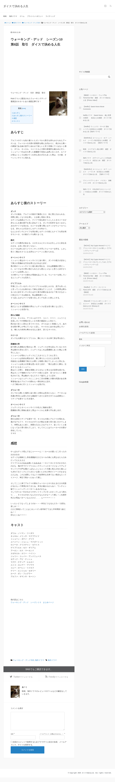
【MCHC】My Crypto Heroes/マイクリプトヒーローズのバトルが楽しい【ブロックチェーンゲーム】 (97, 248)
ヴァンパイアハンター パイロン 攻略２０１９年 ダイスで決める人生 (97, 182)
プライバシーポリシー (35, 16)
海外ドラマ (13, 16)
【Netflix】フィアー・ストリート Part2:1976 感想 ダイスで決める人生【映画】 (97, 289)
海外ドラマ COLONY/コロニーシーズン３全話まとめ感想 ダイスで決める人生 (97, 191)
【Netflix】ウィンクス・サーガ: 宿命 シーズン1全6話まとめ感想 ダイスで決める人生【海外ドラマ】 (97, 129)
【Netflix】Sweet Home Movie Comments (93, 108)
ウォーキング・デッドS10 (23, 660)
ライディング (50, 16)
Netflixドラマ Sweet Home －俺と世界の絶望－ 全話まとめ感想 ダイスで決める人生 (97, 117)
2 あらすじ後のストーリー (22, 115)
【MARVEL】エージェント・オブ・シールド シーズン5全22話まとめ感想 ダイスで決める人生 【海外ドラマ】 (97, 140)
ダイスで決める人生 (15, 6)
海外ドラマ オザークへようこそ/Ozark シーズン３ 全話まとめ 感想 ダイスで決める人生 (97, 160)
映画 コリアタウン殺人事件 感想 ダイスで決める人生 (97, 150)
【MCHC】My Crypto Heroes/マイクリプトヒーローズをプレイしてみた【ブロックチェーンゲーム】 (97, 262)
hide (23, 108)
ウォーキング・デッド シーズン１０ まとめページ (32, 602)
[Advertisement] (39, 75)
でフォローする (23, 677)
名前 (12, 738)
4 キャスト (16, 121)
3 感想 (14, 118)
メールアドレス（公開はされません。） (52, 738)
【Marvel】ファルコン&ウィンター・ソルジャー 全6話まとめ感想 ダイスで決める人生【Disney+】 (97, 303)
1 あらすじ (16, 113)
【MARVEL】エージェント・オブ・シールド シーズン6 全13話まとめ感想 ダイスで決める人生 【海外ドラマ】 (97, 171)
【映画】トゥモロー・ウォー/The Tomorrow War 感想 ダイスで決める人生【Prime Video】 (97, 97)
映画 (5, 16)
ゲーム (22, 16)
